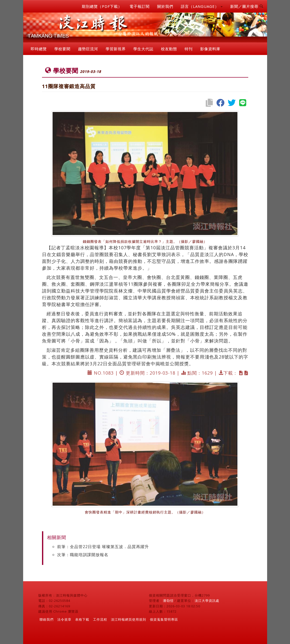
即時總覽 (39, 48)
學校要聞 (62, 48)
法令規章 (64, 619)
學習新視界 (116, 48)
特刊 (189, 48)
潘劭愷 (168, 600)
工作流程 (100, 619)
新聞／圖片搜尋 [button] (246, 6)
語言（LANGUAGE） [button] (202, 6)
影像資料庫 (210, 48)
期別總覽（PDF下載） (102, 6)
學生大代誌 (143, 48)
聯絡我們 (46, 619)
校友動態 (169, 48)
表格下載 (82, 619)
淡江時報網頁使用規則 (128, 619)
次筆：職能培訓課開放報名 (82, 554)
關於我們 (165, 6)
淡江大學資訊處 (207, 600)
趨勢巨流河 (88, 48)
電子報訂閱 (140, 6)
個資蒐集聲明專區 (164, 619)
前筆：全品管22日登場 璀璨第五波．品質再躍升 (103, 546)
